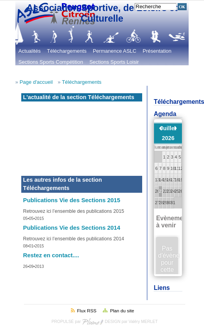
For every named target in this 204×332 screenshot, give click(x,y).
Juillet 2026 (168, 133)
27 (156, 202)
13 (156, 179)
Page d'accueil (36, 82)
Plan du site (122, 310)
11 (176, 168)
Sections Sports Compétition (51, 62)
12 (180, 168)
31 (172, 202)
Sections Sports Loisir (114, 62)
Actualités (30, 51)
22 (164, 191)
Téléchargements (66, 51)
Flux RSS (86, 310)
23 (168, 191)
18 (176, 179)
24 (172, 191)
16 (168, 179)
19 (180, 179)
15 (164, 179)
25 (176, 191)
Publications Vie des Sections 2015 (72, 200)
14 (160, 179)
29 (164, 202)
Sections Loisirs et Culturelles (52, 73)
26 (180, 191)
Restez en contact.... (51, 255)
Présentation (157, 51)
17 (172, 179)
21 (160, 191)
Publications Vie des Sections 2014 (72, 228)
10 (172, 168)
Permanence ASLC (115, 51)
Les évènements (110, 73)
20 (156, 191)
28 (160, 202)
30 (168, 202)
